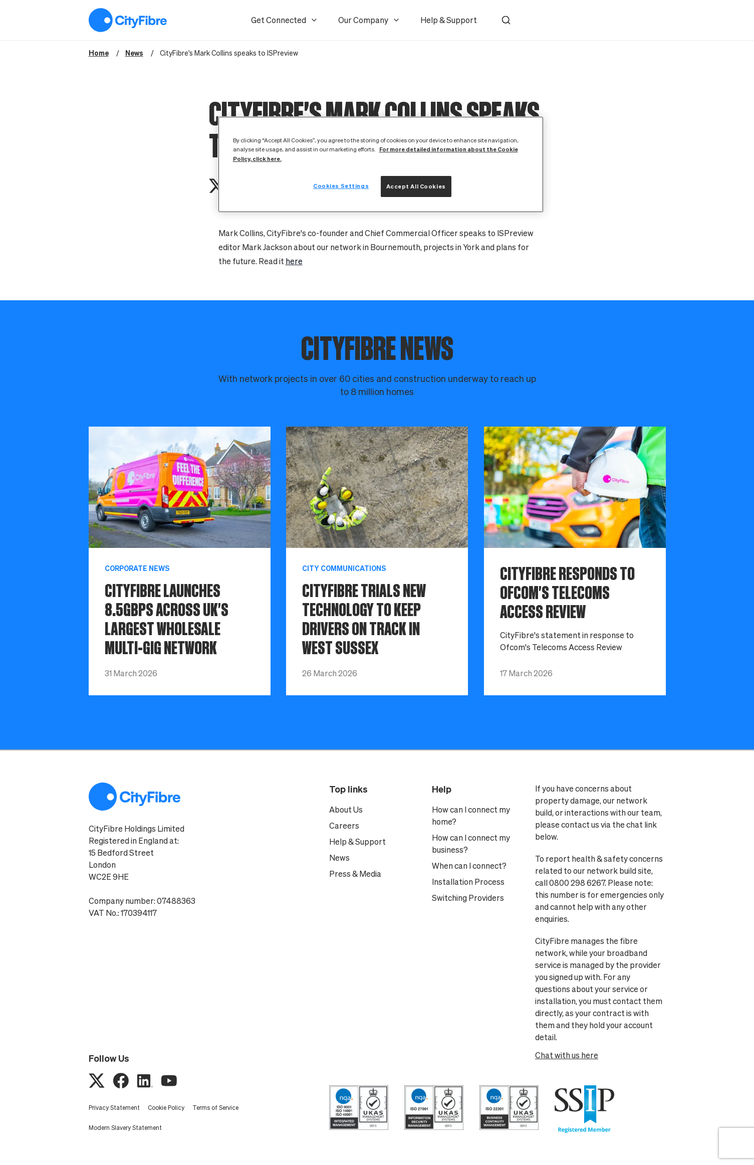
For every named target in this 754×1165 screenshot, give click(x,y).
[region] (381, 164)
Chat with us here (566, 1055)
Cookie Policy (166, 1107)
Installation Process (468, 881)
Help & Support (448, 20)
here (294, 261)
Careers (344, 825)
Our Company (369, 20)
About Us (346, 809)
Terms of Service (215, 1107)
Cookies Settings (341, 185)
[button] (506, 20)
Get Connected (284, 20)
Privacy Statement (114, 1107)
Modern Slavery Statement (125, 1127)
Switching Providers (468, 897)
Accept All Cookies (416, 186)
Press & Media (355, 873)
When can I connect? (469, 865)
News (339, 857)
